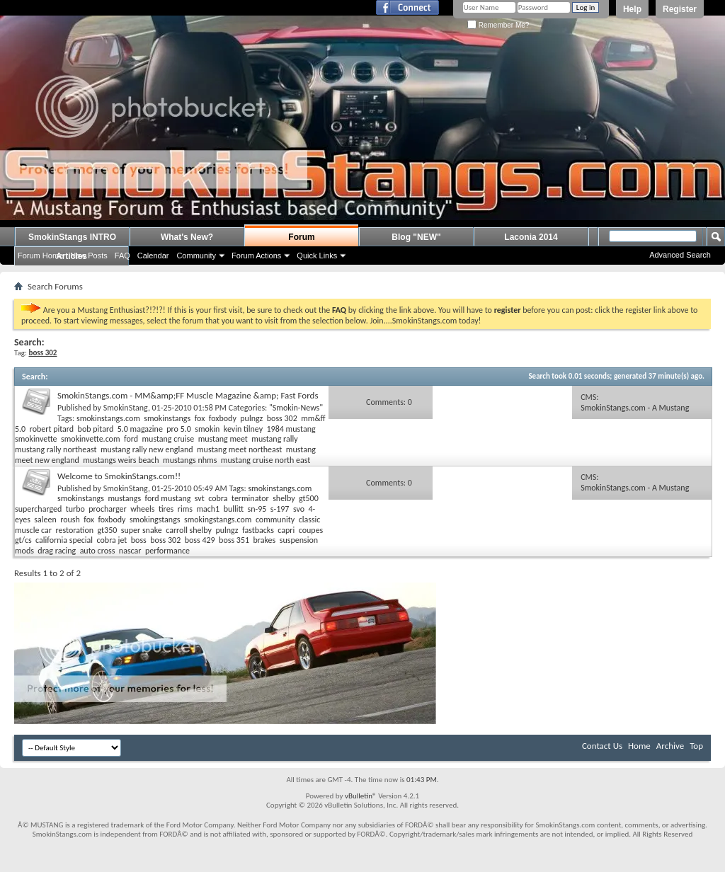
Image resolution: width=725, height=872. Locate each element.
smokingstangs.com (218, 519)
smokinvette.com (90, 439)
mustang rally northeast (56, 449)
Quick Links (317, 255)
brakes (264, 540)
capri (286, 530)
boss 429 (200, 540)
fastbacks (258, 530)
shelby (284, 498)
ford (131, 439)
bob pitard (96, 429)
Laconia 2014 (530, 237)
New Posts (89, 255)
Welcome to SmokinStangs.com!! (119, 476)
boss (139, 540)
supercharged (38, 509)
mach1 (207, 509)
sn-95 (257, 509)
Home (639, 745)
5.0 (20, 429)
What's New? (187, 237)
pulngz (251, 418)
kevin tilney (243, 429)
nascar (130, 551)
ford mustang (168, 498)
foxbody (222, 418)
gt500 (309, 498)
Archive (670, 745)
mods (24, 551)
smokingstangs (155, 519)
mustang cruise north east (266, 460)
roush (70, 519)
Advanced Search (680, 255)
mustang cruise (168, 439)
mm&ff (313, 418)
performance (167, 551)
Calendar (153, 255)
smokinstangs (167, 418)
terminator (250, 498)
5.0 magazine (140, 429)
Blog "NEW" (416, 237)
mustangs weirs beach (121, 460)
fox (200, 418)
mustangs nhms (190, 460)
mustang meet (223, 439)
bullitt (234, 509)
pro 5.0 (178, 429)
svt (200, 498)
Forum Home (40, 255)
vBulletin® (361, 796)
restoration (74, 530)
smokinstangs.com (108, 418)
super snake (141, 530)
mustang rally (274, 439)
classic (310, 519)
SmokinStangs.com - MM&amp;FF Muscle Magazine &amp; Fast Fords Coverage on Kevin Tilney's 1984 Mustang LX (188, 401)
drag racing (57, 551)
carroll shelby (189, 530)
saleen (45, 519)
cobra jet (112, 540)
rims (185, 509)
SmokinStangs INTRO (72, 237)
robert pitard (52, 429)
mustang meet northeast (239, 449)
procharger (107, 509)
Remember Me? (498, 25)
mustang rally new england (147, 449)
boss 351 (234, 540)
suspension (299, 540)
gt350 (108, 530)
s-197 (280, 509)
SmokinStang (125, 408)
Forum (301, 237)
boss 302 (282, 418)
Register (680, 9)
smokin (207, 429)
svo (298, 509)
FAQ (122, 255)
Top (696, 745)
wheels (142, 509)
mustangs (124, 498)
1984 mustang (291, 429)
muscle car (33, 530)
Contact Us (602, 745)
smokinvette (36, 439)
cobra (217, 498)
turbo (75, 509)
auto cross (97, 551)
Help (632, 9)
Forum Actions (256, 255)
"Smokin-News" (296, 408)
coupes (311, 530)
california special (64, 540)
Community (196, 255)
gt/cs (23, 540)
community (275, 519)
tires (166, 509)
